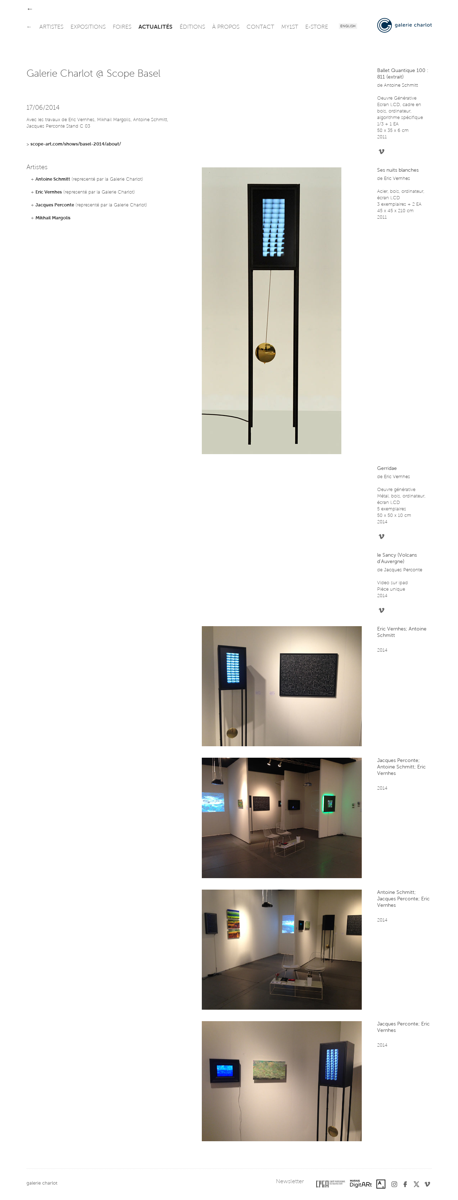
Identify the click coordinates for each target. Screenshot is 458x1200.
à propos (225, 27)
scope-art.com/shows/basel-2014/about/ (75, 144)
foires (122, 27)
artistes (51, 27)
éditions (192, 27)
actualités (155, 27)
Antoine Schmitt (52, 179)
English (348, 26)
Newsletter (290, 1182)
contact (260, 27)
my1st (289, 27)
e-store (316, 27)
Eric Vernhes (48, 192)
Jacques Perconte (54, 205)
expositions (88, 27)
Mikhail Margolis (52, 218)
